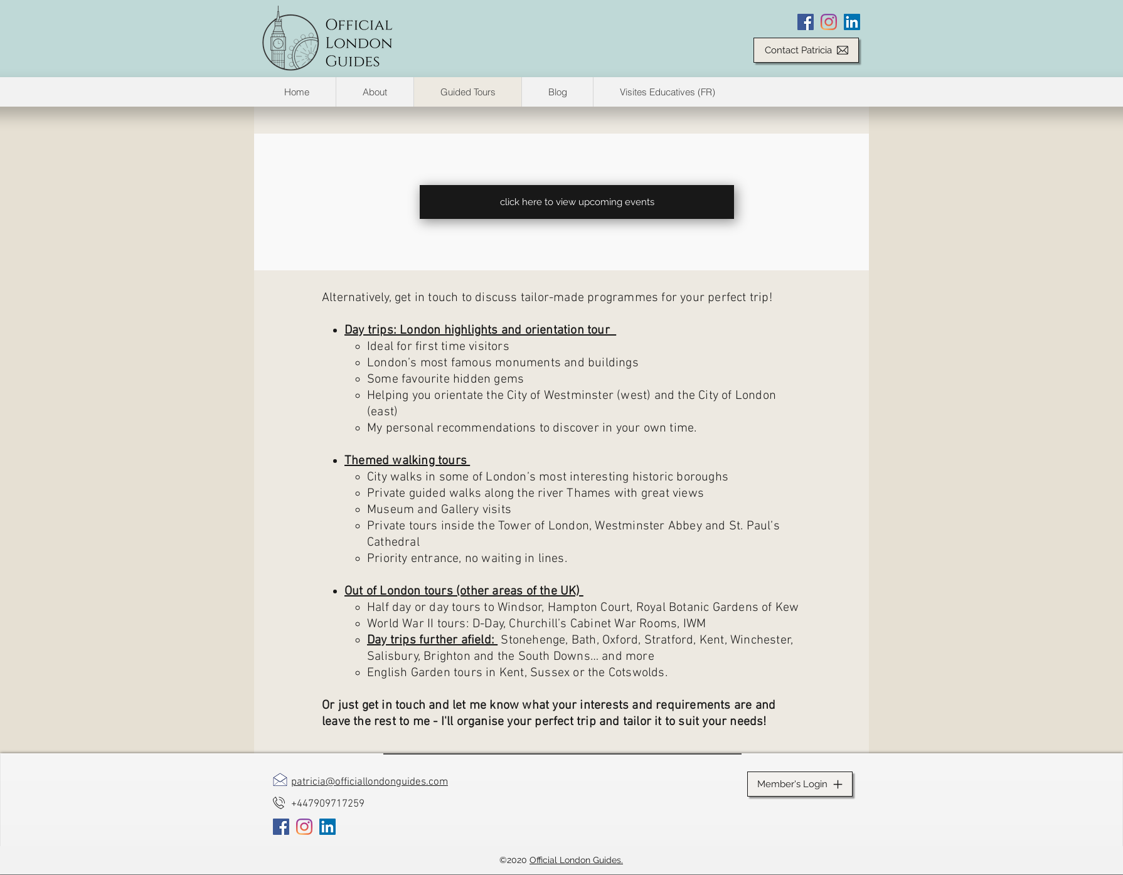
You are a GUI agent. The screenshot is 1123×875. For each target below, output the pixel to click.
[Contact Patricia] (806, 50)
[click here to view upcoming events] (577, 202)
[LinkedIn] (852, 22)
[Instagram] (829, 22)
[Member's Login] (800, 784)
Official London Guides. (576, 860)
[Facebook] (805, 22)
